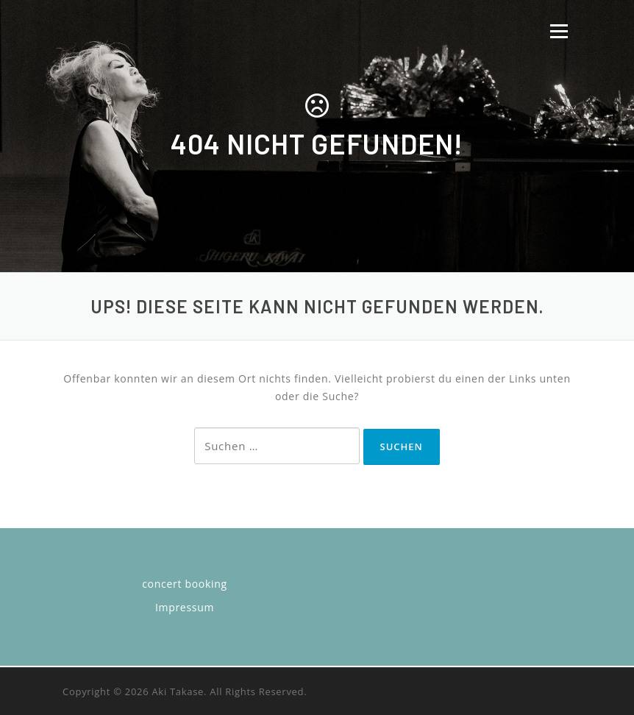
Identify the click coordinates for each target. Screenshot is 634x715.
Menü (558, 31)
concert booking (184, 584)
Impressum (184, 607)
